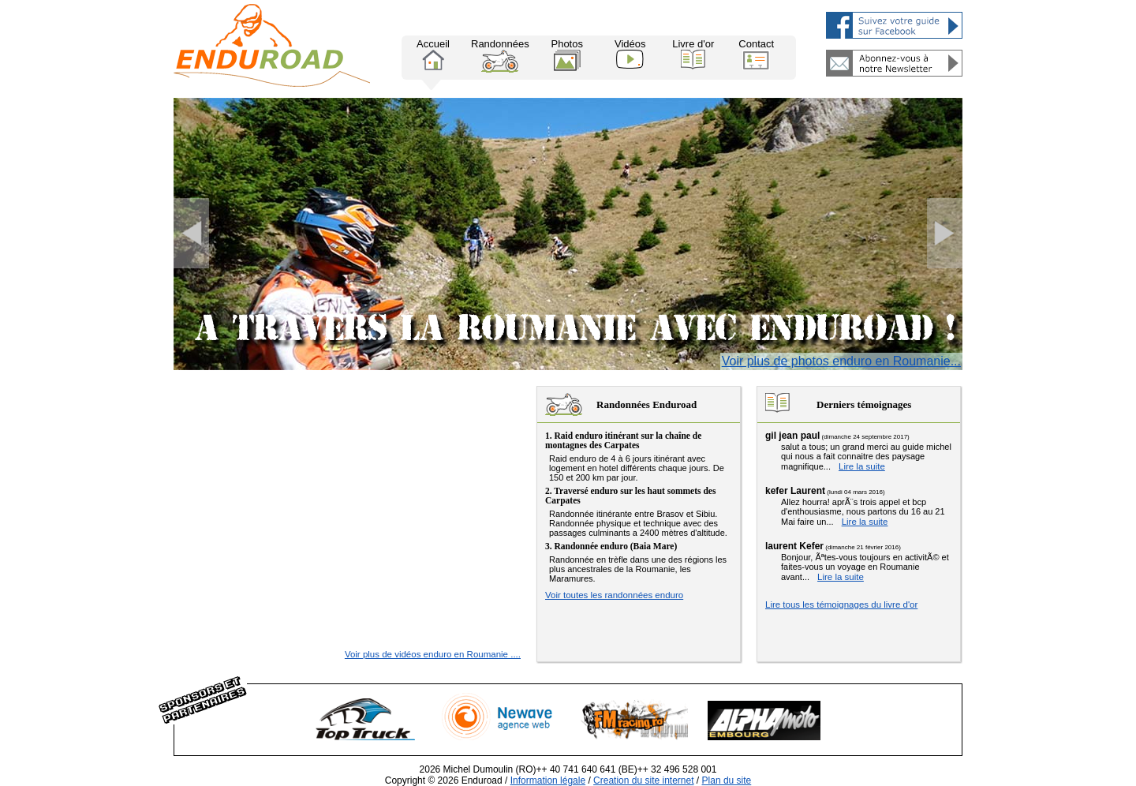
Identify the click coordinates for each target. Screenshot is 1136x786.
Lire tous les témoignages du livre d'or (841, 604)
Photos (566, 54)
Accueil (433, 54)
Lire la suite (862, 466)
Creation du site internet (643, 780)
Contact (756, 54)
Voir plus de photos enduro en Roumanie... (841, 361)
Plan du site (727, 780)
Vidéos (630, 53)
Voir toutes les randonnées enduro (614, 595)
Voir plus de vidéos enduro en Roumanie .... (433, 654)
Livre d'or (693, 53)
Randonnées (500, 55)
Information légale (547, 780)
